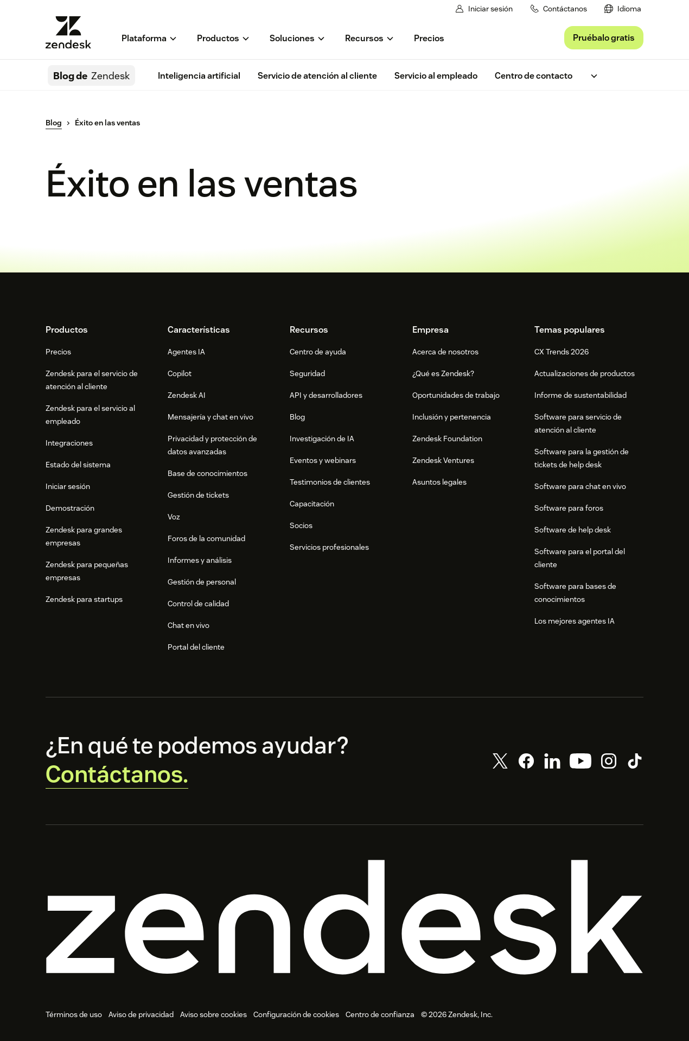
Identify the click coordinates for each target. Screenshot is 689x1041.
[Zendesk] (344, 917)
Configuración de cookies (296, 1014)
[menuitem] (622, 9)
